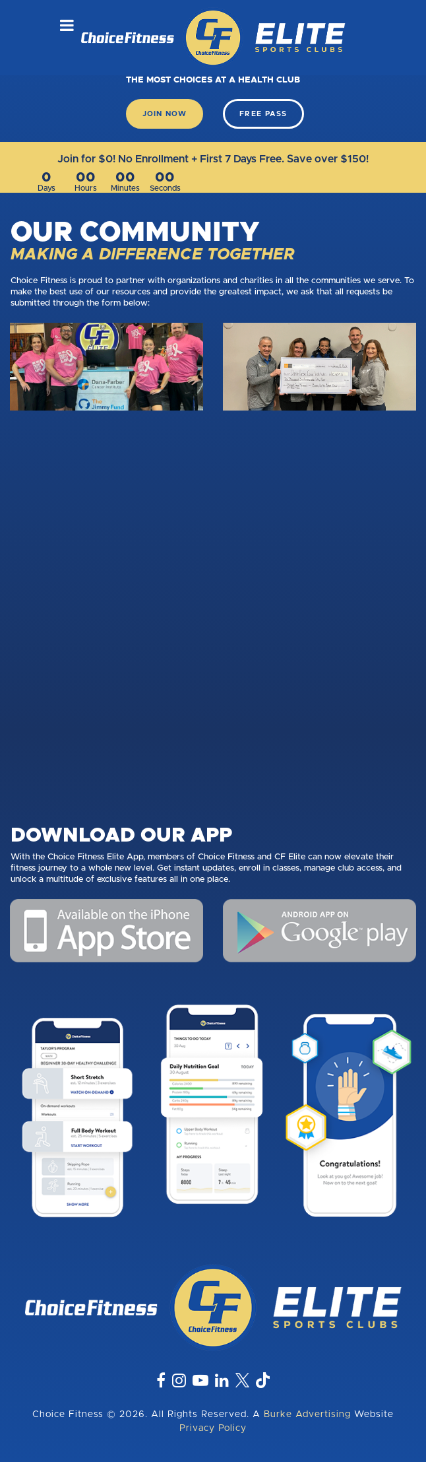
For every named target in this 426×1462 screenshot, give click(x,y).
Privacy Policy (213, 1428)
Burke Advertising (307, 1414)
